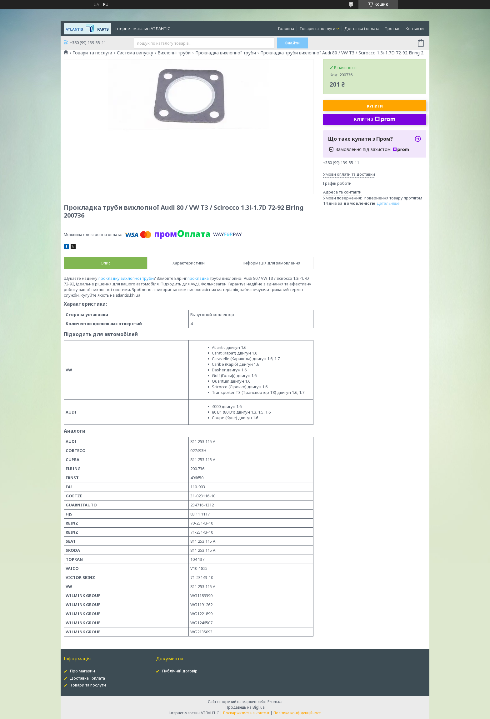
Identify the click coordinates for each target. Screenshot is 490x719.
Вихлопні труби (174, 53)
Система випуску (135, 53)
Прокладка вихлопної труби (225, 53)
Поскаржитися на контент (246, 713)
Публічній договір (180, 671)
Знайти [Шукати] (292, 43)
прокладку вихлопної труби (126, 278)
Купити (375, 106)
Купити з (374, 119)
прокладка (198, 278)
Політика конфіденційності (297, 713)
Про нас (392, 28)
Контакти (415, 28)
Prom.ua (275, 701)
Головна (286, 28)
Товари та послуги (317, 28)
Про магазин (82, 671)
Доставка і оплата (361, 28)
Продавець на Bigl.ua (245, 707)
